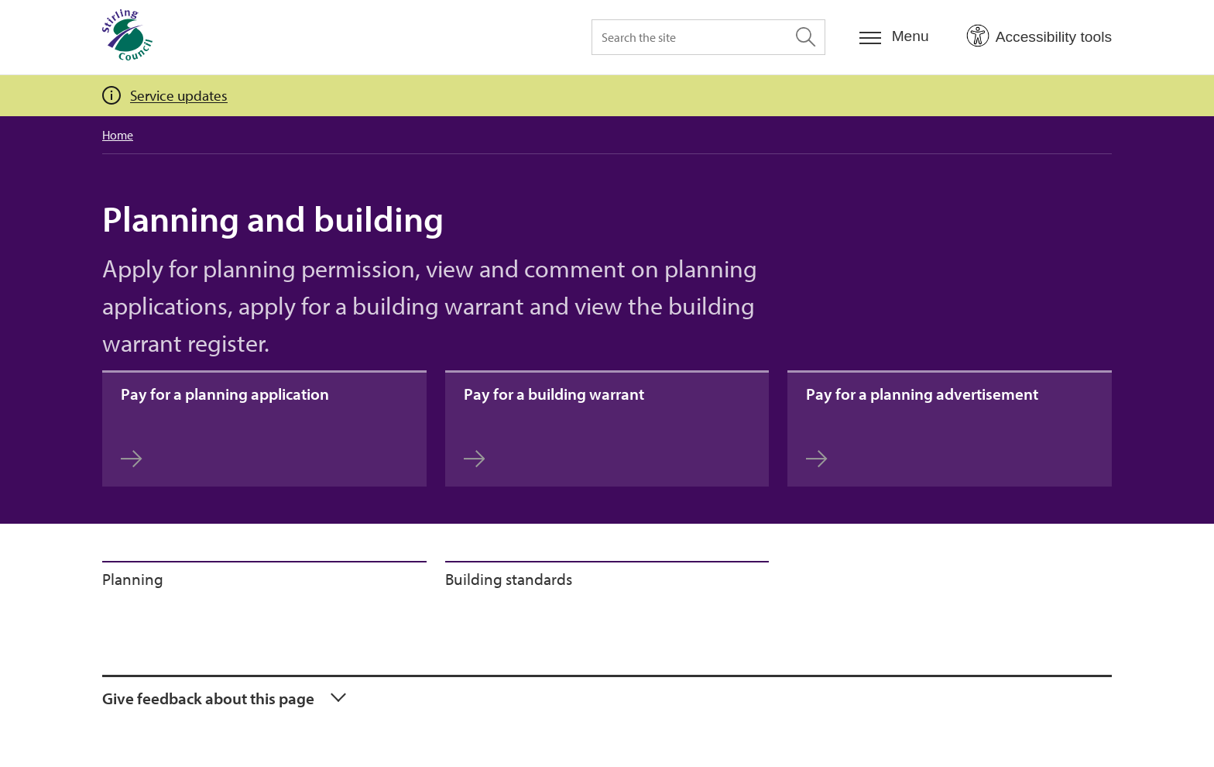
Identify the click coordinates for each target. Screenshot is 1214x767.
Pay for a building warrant (554, 426)
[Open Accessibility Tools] (1039, 36)
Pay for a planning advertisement (922, 426)
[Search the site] (708, 37)
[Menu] (894, 37)
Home (117, 135)
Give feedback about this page (208, 698)
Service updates (179, 95)
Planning (132, 579)
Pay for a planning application (225, 426)
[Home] (127, 37)
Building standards (508, 579)
